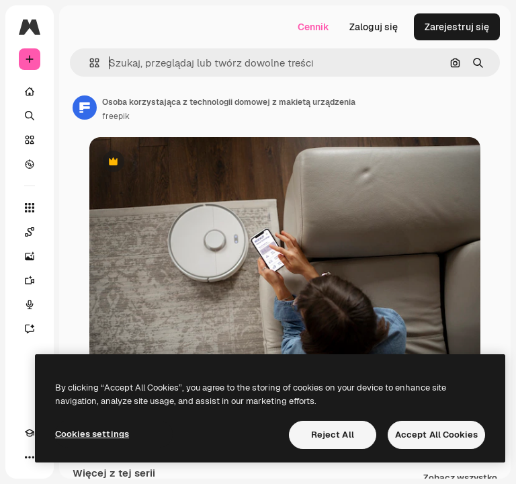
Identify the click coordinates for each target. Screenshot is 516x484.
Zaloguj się (373, 27)
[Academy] (29, 433)
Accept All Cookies (436, 434)
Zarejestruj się (457, 27)
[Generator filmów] (29, 280)
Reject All (332, 434)
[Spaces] (29, 232)
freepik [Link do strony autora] (116, 116)
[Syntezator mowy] (29, 304)
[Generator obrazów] (29, 256)
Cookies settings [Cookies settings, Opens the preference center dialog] (92, 434)
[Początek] (29, 91)
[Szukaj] (29, 115)
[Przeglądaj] (29, 164)
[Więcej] (29, 457)
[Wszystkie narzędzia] (29, 207)
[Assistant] (29, 328)
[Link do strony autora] (85, 107)
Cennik (313, 27)
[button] (89, 63)
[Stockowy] (29, 140)
